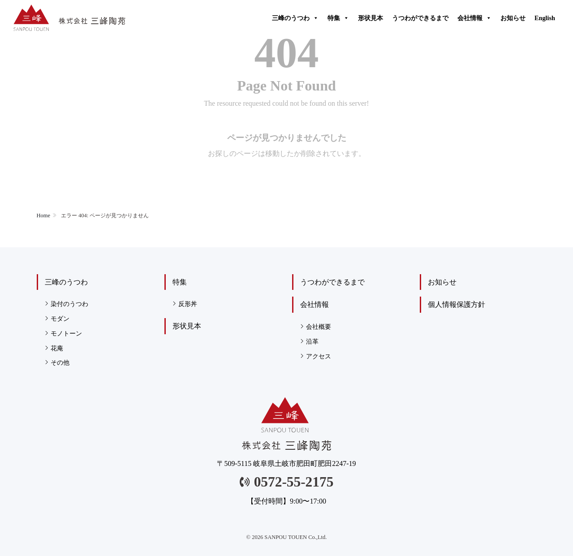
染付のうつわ (69, 303)
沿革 (312, 341)
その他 (60, 362)
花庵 (57, 348)
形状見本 (370, 18)
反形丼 (187, 303)
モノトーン (66, 333)
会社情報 (474, 18)
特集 (338, 18)
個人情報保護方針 (456, 304)
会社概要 (318, 326)
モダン (60, 318)
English (544, 18)
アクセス (318, 356)
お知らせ (513, 18)
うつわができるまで (420, 18)
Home (43, 215)
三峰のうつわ (295, 18)
